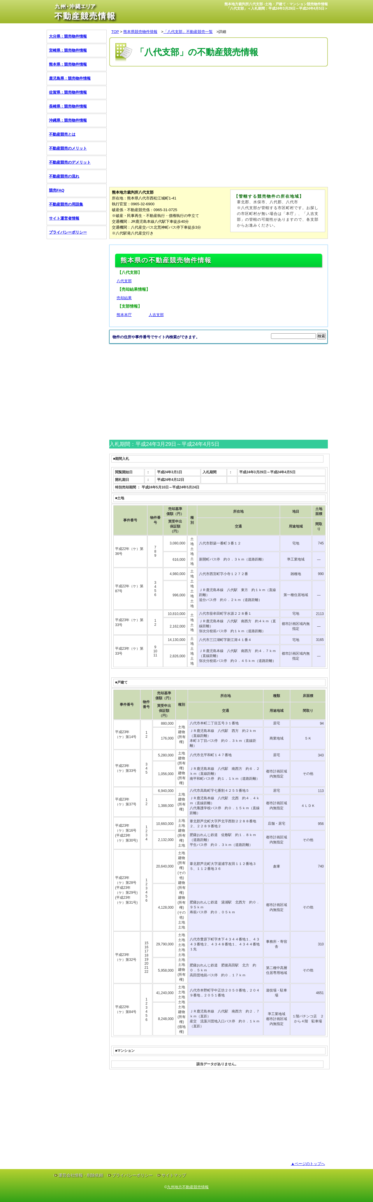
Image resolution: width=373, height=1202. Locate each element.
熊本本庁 (124, 315)
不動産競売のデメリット (70, 162)
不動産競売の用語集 (66, 204)
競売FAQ (56, 190)
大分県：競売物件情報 (68, 36)
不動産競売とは (62, 134)
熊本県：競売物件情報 (68, 64)
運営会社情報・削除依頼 (80, 1175)
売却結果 (124, 298)
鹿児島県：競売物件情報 (70, 78)
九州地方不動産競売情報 (188, 1187)
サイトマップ (173, 1175)
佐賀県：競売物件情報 (68, 92)
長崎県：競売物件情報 (68, 106)
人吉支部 (156, 315)
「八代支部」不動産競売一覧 (188, 31)
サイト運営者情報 (64, 218)
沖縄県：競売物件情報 (68, 120)
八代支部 (124, 281)
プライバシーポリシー (68, 232)
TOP (115, 31)
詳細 (222, 31)
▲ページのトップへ (308, 1163)
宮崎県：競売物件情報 (68, 50)
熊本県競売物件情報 (140, 31)
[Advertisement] (215, 85)
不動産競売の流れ (64, 176)
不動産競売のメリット (68, 148)
